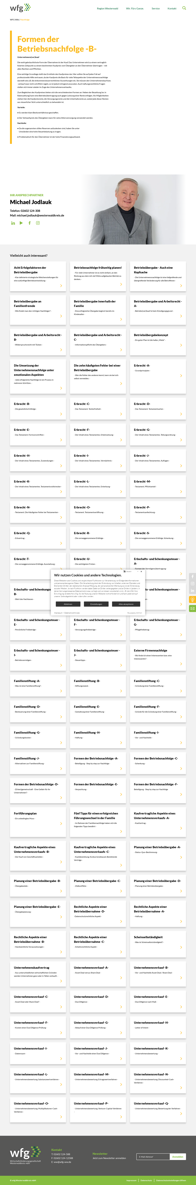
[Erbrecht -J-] (158, 460)
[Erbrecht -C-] (98, 409)
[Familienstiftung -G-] (38, 737)
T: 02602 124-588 (60, 1154)
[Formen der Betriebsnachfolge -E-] (98, 790)
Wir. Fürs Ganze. (135, 8)
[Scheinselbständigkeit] (158, 944)
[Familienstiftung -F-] (158, 711)
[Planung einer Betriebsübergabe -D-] (158, 886)
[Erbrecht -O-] (98, 512)
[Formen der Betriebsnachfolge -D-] (38, 790)
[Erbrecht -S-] (158, 538)
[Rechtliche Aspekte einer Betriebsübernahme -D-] (98, 914)
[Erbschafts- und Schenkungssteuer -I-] (38, 657)
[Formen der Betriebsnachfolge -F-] (158, 790)
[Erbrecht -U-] (98, 566)
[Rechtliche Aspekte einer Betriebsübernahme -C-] (98, 944)
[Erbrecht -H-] (38, 460)
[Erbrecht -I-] (98, 460)
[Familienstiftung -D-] (38, 711)
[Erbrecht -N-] (38, 512)
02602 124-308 (30, 210)
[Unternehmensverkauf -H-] (158, 1027)
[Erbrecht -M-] (158, 486)
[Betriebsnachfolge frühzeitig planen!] (98, 276)
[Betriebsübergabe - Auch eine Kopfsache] (158, 276)
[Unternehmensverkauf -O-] (38, 1109)
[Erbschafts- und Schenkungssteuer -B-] (38, 596)
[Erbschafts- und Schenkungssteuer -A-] (158, 566)
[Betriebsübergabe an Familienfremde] (38, 310)
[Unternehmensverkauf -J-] (98, 1053)
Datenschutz (146, 1180)
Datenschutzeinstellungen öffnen (171, 1180)
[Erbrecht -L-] (98, 486)
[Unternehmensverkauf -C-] (38, 1001)
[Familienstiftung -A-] (38, 686)
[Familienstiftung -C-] (158, 686)
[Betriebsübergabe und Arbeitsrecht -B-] (38, 342)
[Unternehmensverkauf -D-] (98, 1001)
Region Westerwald (107, 8)
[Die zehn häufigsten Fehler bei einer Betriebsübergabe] (98, 376)
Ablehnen (68, 604)
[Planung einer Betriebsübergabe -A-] (158, 856)
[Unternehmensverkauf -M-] (98, 1080)
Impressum (131, 1180)
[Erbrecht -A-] (158, 376)
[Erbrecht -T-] (38, 566)
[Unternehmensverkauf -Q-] (158, 1109)
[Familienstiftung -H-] (98, 737)
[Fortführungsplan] (38, 822)
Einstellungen (96, 604)
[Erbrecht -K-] (38, 486)
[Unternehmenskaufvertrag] (38, 974)
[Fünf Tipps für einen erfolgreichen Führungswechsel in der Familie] (98, 822)
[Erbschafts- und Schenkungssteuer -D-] (158, 596)
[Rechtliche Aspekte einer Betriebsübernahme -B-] (38, 944)
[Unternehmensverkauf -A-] (98, 974)
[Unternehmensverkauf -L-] (38, 1080)
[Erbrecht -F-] (98, 434)
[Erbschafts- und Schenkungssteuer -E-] (38, 627)
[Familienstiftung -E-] (98, 711)
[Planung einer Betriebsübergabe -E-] (38, 914)
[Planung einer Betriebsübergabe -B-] (38, 886)
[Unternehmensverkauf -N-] (158, 1080)
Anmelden (177, 1156)
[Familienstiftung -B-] (98, 686)
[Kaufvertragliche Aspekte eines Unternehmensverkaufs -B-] (38, 856)
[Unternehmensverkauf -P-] (98, 1109)
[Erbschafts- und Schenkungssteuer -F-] (98, 627)
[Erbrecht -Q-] (38, 538)
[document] (98, 587)
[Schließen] (141, 571)
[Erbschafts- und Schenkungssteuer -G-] (158, 627)
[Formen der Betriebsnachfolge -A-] (98, 763)
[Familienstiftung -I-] (158, 737)
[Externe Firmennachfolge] (158, 657)
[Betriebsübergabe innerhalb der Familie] (98, 310)
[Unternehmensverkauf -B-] (158, 974)
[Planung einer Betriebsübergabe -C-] (98, 886)
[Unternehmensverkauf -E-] (158, 1001)
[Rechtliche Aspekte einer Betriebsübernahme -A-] (158, 914)
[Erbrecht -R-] (98, 538)
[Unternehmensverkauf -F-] (38, 1027)
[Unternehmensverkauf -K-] (158, 1053)
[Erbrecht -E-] (38, 434)
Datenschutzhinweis (72, 613)
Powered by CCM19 (135, 613)
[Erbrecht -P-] (158, 512)
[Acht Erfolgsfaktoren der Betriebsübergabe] (38, 276)
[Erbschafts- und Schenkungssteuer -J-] (98, 657)
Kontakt (172, 8)
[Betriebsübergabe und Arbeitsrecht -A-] (158, 310)
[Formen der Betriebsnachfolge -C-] (158, 763)
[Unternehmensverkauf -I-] (38, 1053)
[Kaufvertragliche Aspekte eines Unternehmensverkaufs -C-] (98, 856)
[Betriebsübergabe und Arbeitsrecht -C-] (98, 342)
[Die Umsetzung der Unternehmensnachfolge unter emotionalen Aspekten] (38, 376)
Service (156, 8)
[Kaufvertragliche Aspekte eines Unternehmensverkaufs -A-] (158, 822)
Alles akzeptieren (126, 604)
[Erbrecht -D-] (158, 409)
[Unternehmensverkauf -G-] (98, 1027)
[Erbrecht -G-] (158, 434)
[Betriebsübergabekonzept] (158, 342)
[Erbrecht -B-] (38, 409)
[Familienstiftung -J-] (38, 763)
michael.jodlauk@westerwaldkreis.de (40, 215)
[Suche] (184, 8)
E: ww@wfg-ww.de (61, 1162)
